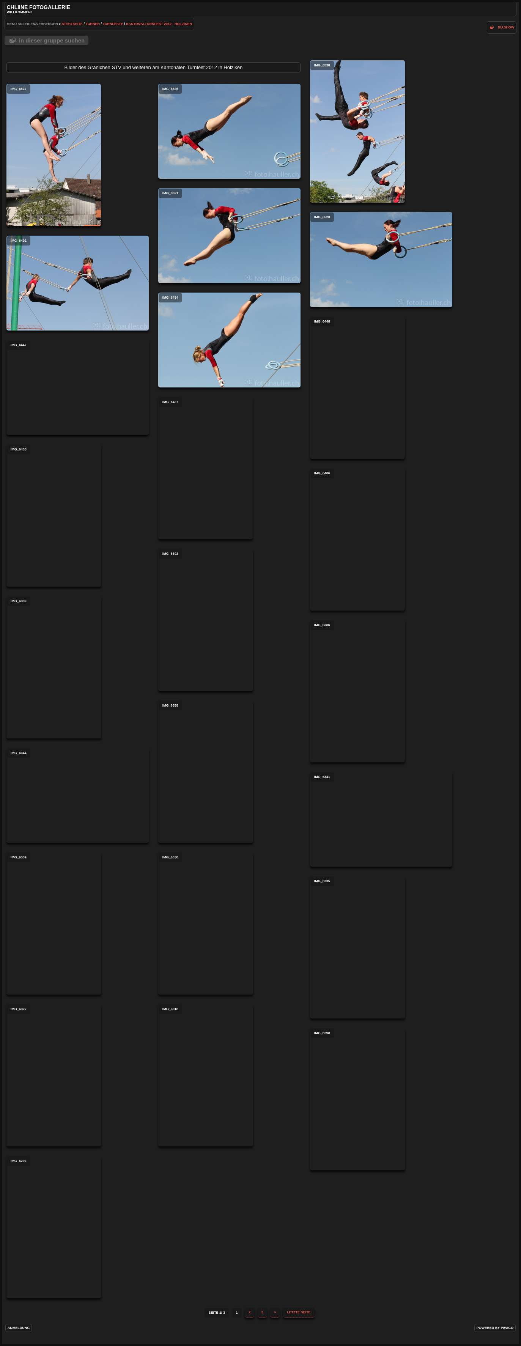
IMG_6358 (205, 772)
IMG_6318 (205, 1075)
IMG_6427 (205, 468)
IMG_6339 (53, 923)
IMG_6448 (357, 387)
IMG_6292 (53, 1227)
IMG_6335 (357, 947)
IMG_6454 (229, 340)
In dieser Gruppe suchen (52, 40)
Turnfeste (112, 24)
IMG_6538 (357, 131)
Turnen (92, 24)
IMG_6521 (229, 235)
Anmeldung (19, 1328)
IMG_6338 (205, 923)
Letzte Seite (299, 1312)
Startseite (72, 24)
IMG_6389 (53, 667)
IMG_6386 (357, 691)
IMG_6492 (77, 283)
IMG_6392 (205, 620)
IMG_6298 (357, 1099)
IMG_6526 (229, 131)
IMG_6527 (53, 155)
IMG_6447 (77, 387)
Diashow (506, 27)
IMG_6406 (357, 539)
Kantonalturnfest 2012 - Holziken (159, 24)
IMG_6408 (53, 515)
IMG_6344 (77, 795)
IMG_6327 (53, 1075)
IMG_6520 (381, 259)
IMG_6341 (381, 819)
